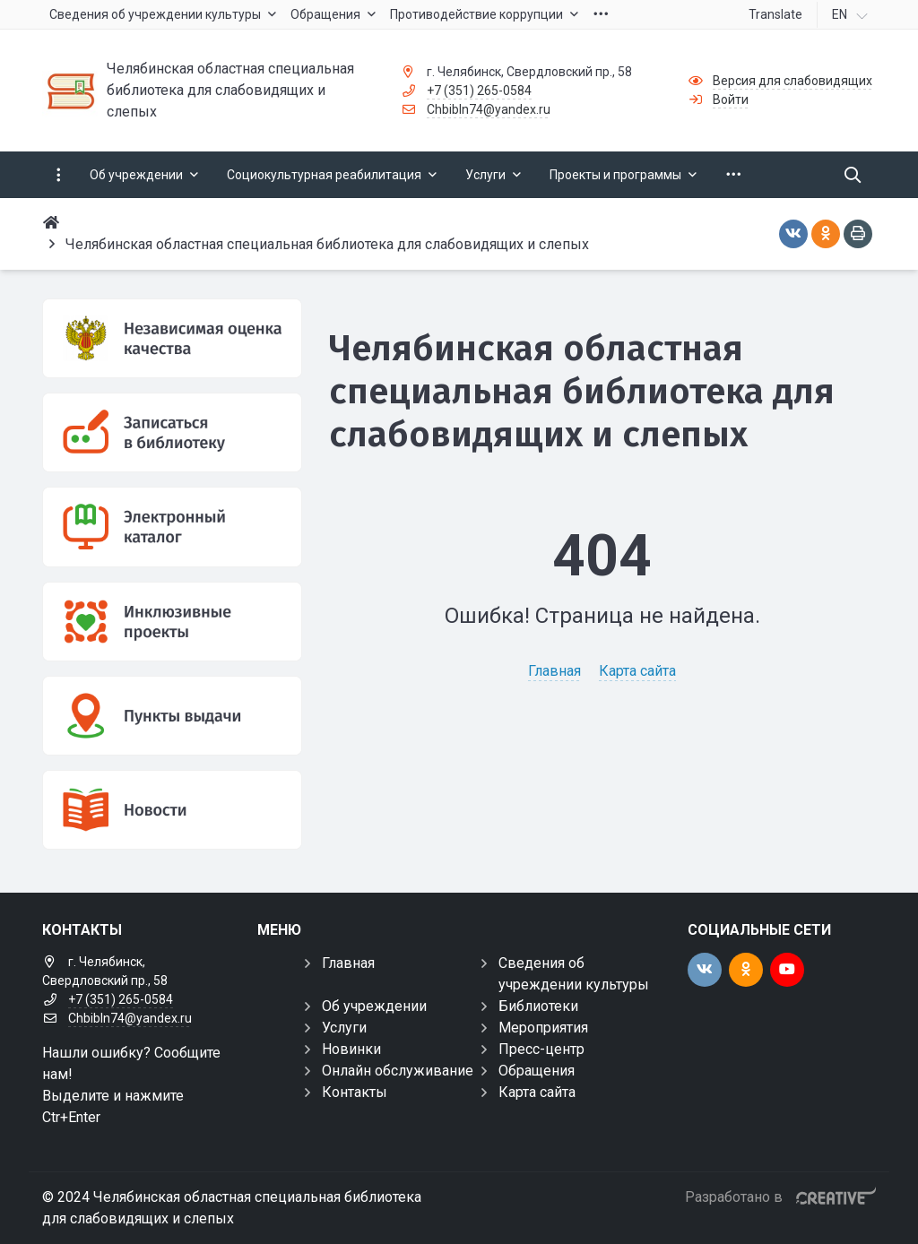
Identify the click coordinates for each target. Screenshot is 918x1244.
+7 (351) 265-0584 (479, 90)
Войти (731, 99)
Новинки (351, 1049)
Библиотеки (538, 1006)
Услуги (344, 1027)
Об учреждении (374, 1006)
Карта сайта (637, 670)
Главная (554, 670)
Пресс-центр (541, 1049)
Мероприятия (543, 1027)
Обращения (536, 1070)
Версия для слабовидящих (792, 80)
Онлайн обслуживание (397, 1070)
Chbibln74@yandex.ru (488, 109)
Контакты (354, 1092)
